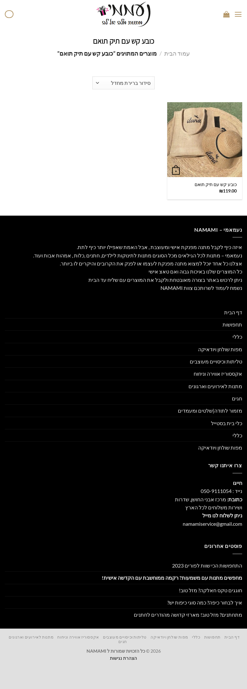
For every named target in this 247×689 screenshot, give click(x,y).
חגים (237, 398)
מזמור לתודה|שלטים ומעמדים (210, 410)
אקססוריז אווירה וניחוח (218, 374)
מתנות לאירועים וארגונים (215, 386)
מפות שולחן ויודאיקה (220, 349)
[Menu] (238, 14)
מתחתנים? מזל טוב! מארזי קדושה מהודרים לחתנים (188, 615)
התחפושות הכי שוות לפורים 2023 (207, 565)
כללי (237, 337)
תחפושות (232, 324)
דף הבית (233, 312)
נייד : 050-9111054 (221, 491)
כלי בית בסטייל (226, 423)
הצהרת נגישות (123, 658)
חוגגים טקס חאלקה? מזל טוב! (210, 590)
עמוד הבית (177, 53)
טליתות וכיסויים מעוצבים (216, 361)
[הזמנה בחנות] (123, 82)
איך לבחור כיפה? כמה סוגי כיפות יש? (204, 602)
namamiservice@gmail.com (212, 524)
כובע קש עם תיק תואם (216, 184)
